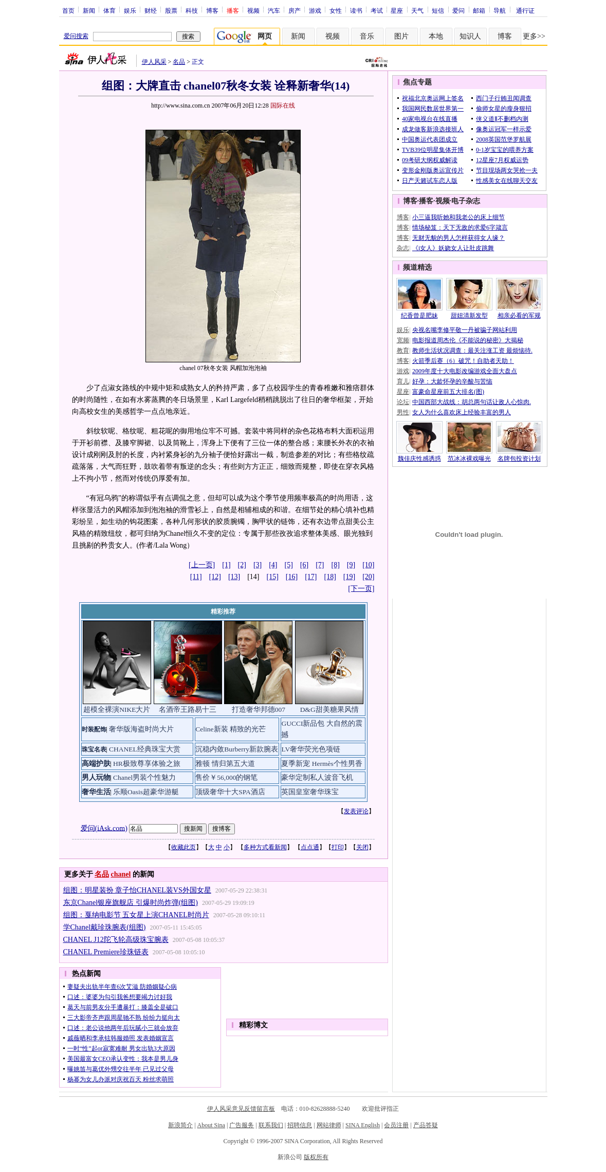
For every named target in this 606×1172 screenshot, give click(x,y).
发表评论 (356, 811)
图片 (401, 36)
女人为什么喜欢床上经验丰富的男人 (461, 412)
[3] (257, 565)
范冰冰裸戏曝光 (469, 458)
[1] (226, 565)
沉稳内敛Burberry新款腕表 (236, 749)
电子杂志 (465, 201)
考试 (377, 10)
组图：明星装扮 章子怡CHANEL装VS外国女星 (137, 890)
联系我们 (271, 1125)
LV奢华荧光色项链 (310, 749)
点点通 (310, 847)
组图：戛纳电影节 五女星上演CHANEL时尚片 (136, 915)
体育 (109, 10)
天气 (417, 10)
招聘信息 (299, 1125)
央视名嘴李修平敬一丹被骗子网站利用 (464, 330)
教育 (403, 350)
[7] (320, 565)
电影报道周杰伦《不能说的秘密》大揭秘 (467, 340)
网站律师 (329, 1125)
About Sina (211, 1125)
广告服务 (241, 1125)
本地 (436, 36)
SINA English (362, 1125)
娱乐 (130, 10)
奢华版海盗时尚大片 (141, 729)
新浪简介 (180, 1125)
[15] (273, 577)
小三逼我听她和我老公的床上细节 (458, 217)
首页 (68, 10)
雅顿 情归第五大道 (224, 763)
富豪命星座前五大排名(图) (448, 391)
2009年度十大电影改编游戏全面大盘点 (464, 371)
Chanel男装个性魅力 (144, 777)
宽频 (403, 340)
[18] (330, 577)
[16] (292, 577)
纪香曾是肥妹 (419, 315)
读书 (356, 10)
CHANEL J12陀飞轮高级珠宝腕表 (116, 939)
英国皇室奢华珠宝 (310, 792)
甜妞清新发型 (469, 315)
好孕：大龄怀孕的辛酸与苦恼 (452, 381)
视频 (253, 10)
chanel (121, 874)
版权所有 (316, 1157)
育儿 (403, 381)
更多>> (534, 36)
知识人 (470, 36)
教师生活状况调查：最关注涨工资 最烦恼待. (472, 350)
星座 (397, 10)
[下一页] (361, 588)
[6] (304, 565)
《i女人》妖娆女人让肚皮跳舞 (453, 248)
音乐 (367, 36)
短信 (438, 10)
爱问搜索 (76, 36)
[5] (289, 565)
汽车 (274, 10)
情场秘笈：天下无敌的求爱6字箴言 (460, 227)
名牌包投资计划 (519, 458)
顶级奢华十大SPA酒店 (230, 792)
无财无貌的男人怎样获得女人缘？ (458, 237)
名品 (179, 61)
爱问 (458, 10)
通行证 (525, 10)
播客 (426, 201)
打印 (338, 847)
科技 (192, 10)
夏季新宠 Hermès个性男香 (321, 763)
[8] (336, 565)
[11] (196, 577)
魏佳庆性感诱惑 (419, 458)
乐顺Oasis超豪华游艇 (146, 792)
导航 (499, 10)
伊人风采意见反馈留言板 (241, 1108)
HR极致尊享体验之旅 (146, 763)
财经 (150, 10)
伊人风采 (154, 61)
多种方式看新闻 (265, 847)
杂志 (403, 248)
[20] (368, 577)
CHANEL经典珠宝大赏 (144, 749)
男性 (403, 412)
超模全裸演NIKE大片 (116, 709)
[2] (242, 565)
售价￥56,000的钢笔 (226, 777)
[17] (311, 577)
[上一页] (202, 565)
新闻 (89, 10)
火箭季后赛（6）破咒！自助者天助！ (463, 360)
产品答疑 (425, 1125)
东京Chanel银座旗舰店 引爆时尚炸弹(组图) (130, 902)
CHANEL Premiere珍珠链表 (106, 952)
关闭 (362, 847)
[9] (351, 565)
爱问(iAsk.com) (104, 828)
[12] (215, 577)
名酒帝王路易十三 (187, 709)
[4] (273, 565)
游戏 (315, 10)
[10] (368, 565)
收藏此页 (183, 847)
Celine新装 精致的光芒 (230, 729)
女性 (335, 10)
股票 (171, 10)
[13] (234, 577)
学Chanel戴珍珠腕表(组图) (104, 927)
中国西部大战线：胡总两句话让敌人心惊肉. (471, 402)
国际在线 (282, 105)
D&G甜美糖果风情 (329, 709)
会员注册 (396, 1125)
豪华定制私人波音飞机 (317, 777)
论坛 (403, 402)
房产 (294, 10)
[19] (349, 577)
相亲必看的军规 (519, 315)
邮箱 (479, 10)
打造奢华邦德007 (258, 709)
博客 (212, 10)
